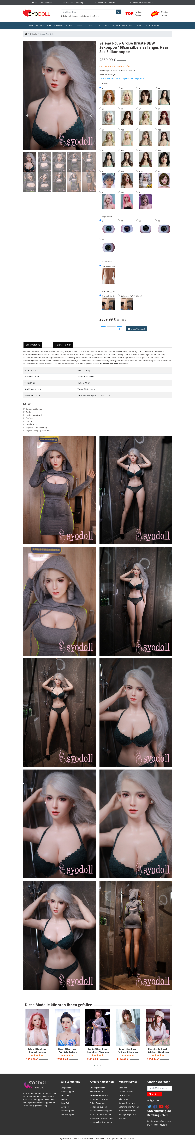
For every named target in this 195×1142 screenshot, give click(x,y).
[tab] (29, 162)
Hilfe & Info (103, 25)
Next (91, 115)
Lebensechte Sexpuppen (101, 1122)
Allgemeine (123, 1099)
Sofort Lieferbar (43, 25)
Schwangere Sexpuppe (100, 1099)
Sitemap (122, 1118)
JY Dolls (33, 34)
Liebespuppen (67, 1091)
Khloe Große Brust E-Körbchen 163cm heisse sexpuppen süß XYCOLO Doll (158, 1050)
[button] (94, 1065)
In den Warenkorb (138, 329)
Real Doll (65, 1099)
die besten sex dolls (109, 363)
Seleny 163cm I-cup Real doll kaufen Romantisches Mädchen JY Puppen (36, 1050)
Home (31, 25)
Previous (27, 115)
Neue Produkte (153, 25)
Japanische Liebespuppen (101, 1118)
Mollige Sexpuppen (98, 1106)
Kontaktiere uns (126, 1091)
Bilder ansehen (120, 25)
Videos (132, 25)
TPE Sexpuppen (75, 25)
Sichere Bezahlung (127, 1103)
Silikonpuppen (60, 25)
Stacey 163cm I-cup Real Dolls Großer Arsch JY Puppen (67, 1050)
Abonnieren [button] (154, 1094)
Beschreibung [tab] (33, 344)
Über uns (123, 1087)
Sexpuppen (89, 25)
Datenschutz (124, 1095)
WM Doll (65, 1106)
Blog (139, 25)
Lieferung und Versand (129, 1106)
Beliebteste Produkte (99, 1095)
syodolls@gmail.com (162, 1121)
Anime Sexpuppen (98, 1103)
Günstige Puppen (97, 1087)
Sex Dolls (94, 16)
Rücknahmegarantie (128, 1110)
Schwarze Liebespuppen (100, 1114)
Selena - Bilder (63, 344)
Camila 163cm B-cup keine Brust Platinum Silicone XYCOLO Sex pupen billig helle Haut (97, 1050)
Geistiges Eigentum (127, 1114)
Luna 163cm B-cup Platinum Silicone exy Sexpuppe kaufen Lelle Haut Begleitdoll (128, 1050)
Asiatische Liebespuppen (101, 1110)
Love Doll (65, 1103)
